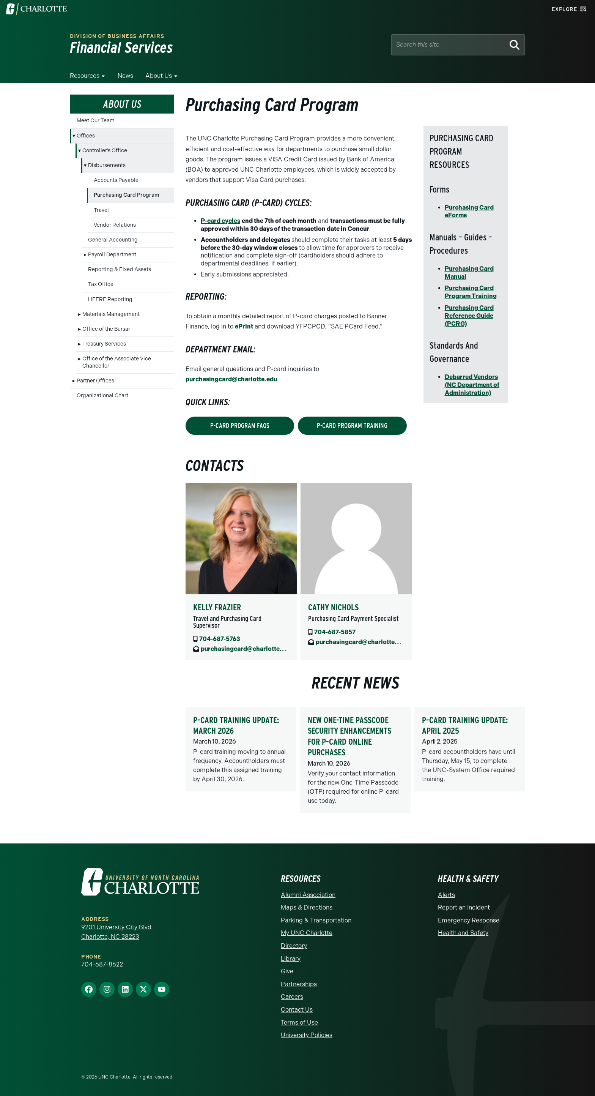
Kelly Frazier (217, 607)
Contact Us (297, 1009)
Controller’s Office (104, 150)
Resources (84, 75)
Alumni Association (308, 895)
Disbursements (107, 165)
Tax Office (100, 284)
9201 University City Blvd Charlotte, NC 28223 (116, 932)
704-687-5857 (335, 632)
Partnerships (299, 984)
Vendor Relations (115, 225)
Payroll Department (112, 254)
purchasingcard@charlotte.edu (231, 379)
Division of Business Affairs (117, 36)
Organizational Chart (102, 395)
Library (291, 958)
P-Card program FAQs (239, 426)
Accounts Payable (116, 180)
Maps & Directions (306, 907)
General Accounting (113, 240)
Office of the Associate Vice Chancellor (116, 362)
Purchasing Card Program (126, 195)
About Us (158, 75)
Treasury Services (104, 344)
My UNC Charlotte (306, 932)
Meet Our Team (96, 120)
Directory (294, 945)
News (125, 75)
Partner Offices (95, 380)
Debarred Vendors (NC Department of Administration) (472, 384)
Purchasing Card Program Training (471, 292)
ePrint (244, 326)
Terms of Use (299, 1022)
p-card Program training (352, 426)
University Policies (306, 1035)
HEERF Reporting (110, 299)
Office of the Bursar (106, 329)
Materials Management (111, 314)
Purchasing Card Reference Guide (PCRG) (469, 315)
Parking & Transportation (316, 920)
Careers (292, 996)
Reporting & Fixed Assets (119, 269)
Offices (86, 136)
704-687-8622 (102, 964)
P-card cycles (220, 220)
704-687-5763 (219, 639)
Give (287, 971)
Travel (101, 210)
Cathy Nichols (333, 607)
